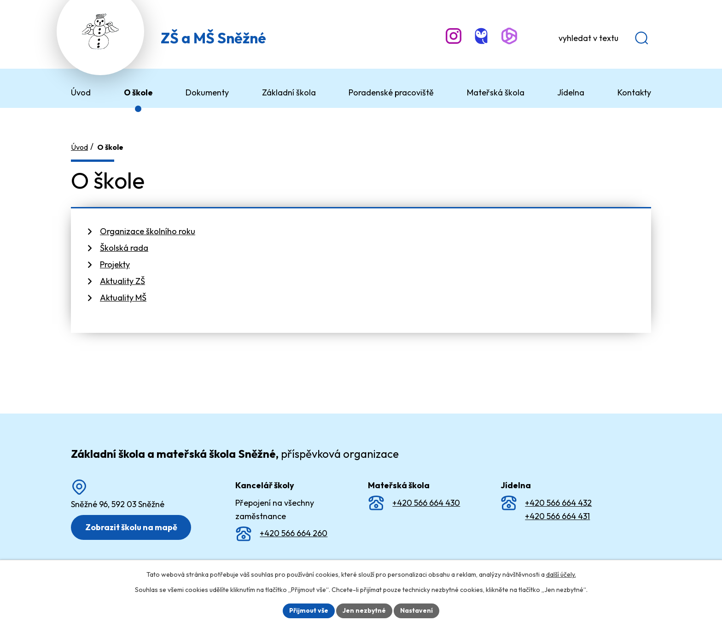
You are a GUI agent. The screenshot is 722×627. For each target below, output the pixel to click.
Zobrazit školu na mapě (131, 527)
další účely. (561, 574)
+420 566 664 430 (426, 502)
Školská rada (124, 248)
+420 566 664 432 (558, 502)
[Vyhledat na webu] (601, 38)
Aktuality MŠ (123, 297)
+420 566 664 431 (557, 516)
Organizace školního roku (147, 231)
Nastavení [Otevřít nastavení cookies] (416, 610)
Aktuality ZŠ (122, 281)
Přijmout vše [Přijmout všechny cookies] (308, 610)
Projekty (115, 264)
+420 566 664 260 (293, 533)
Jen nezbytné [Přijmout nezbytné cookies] (364, 610)
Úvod (79, 147)
